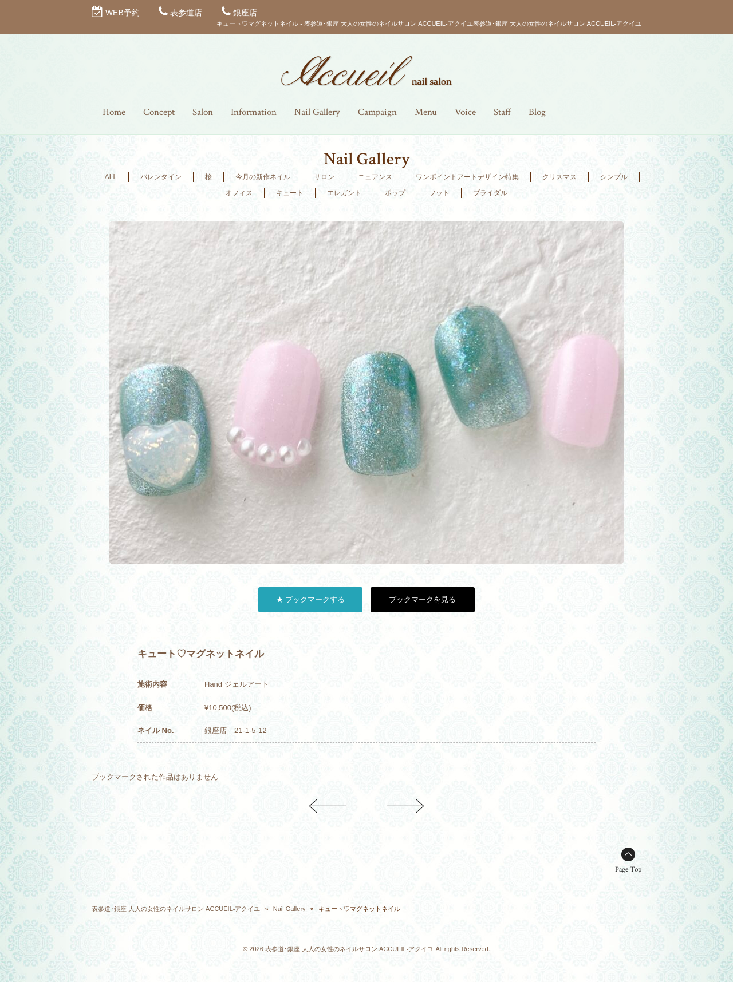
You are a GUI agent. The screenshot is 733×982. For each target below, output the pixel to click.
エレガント (344, 193)
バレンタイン (161, 177)
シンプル (614, 177)
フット (439, 193)
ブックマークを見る (422, 599)
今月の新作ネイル (262, 177)
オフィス (239, 193)
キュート (290, 193)
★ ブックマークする (310, 599)
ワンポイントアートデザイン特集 (467, 177)
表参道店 (186, 12)
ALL (111, 177)
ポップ (395, 193)
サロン (324, 177)
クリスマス (559, 177)
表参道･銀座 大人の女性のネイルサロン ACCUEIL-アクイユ (176, 908)
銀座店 (245, 12)
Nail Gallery (289, 908)
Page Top (628, 869)
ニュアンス (375, 177)
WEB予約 (122, 12)
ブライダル (490, 193)
